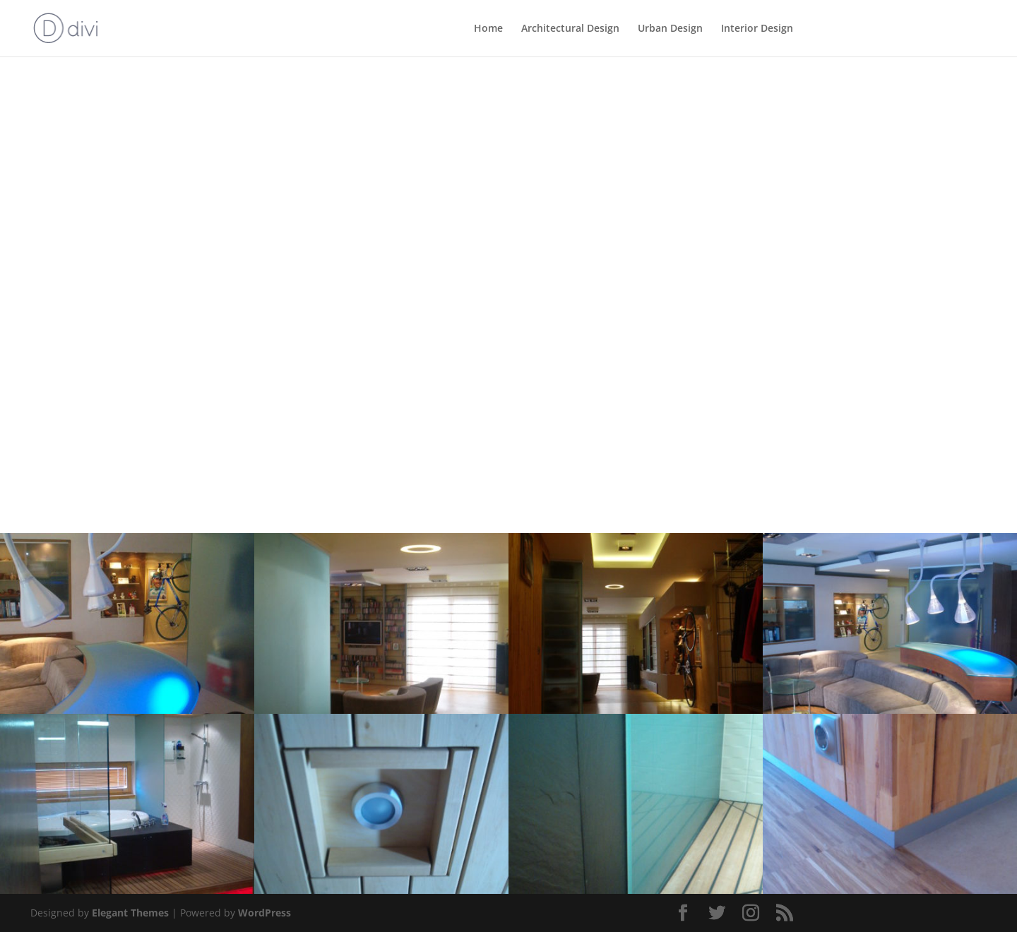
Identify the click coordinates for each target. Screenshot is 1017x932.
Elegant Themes (130, 912)
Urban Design (670, 29)
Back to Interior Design (121, 116)
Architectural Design (570, 29)
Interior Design (757, 29)
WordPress (264, 912)
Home (488, 29)
